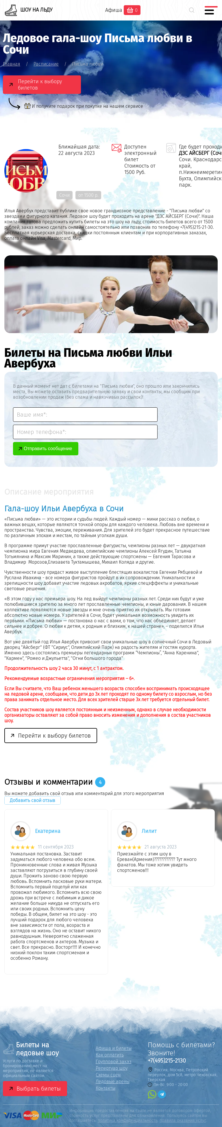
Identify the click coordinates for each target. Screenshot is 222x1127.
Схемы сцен (108, 1075)
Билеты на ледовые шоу (31, 1049)
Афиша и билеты (114, 1048)
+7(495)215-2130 (167, 1060)
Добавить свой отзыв (32, 800)
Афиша (113, 10)
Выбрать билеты (38, 1088)
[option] (57, 893)
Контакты (105, 1088)
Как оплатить (110, 1055)
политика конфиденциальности (128, 1120)
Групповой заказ (114, 1061)
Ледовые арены (113, 1081)
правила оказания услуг (183, 1120)
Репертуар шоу (111, 1068)
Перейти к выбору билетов (40, 84)
